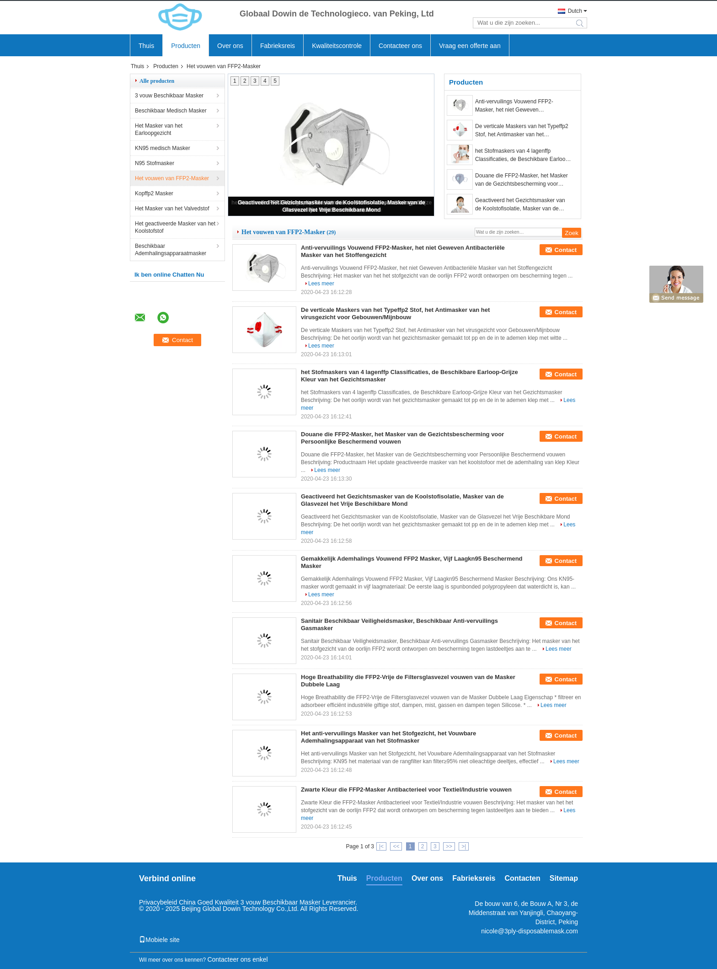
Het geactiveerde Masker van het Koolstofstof (175, 227)
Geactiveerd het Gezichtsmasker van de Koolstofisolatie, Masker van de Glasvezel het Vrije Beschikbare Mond (521, 205)
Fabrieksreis (277, 45)
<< (396, 846)
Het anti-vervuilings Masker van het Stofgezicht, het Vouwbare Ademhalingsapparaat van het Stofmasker (388, 737)
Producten (185, 45)
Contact (566, 249)
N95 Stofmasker (154, 163)
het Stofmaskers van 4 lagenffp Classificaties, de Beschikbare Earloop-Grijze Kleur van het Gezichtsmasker (522, 155)
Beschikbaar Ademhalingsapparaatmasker (170, 250)
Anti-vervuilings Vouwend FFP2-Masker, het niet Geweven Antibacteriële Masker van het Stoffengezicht (514, 106)
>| (463, 846)
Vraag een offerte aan (470, 45)
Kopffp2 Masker (154, 193)
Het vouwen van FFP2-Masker (172, 178)
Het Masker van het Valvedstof (172, 208)
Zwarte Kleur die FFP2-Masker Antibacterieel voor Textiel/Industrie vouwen (406, 789)
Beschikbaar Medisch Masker (171, 110)
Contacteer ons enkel (237, 959)
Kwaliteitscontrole (337, 45)
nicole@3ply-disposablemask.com (529, 931)
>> (449, 846)
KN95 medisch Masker (162, 148)
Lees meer (321, 283)
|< (381, 846)
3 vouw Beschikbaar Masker (169, 95)
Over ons (230, 45)
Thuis (146, 45)
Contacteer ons (400, 45)
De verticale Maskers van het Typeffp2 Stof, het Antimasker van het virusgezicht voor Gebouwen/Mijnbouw (522, 131)
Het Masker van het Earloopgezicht (158, 129)
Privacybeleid (158, 902)
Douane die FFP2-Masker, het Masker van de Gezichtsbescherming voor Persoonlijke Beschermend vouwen (521, 180)
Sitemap (564, 878)
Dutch (575, 11)
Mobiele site (159, 939)
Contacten (522, 878)
